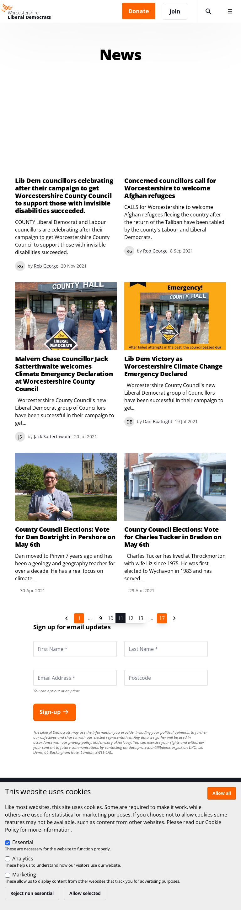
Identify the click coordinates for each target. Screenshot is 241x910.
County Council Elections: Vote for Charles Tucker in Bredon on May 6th (173, 537)
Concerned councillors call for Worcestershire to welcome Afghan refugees (170, 188)
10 (110, 618)
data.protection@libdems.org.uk (155, 747)
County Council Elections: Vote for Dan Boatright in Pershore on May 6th (65, 537)
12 (130, 618)
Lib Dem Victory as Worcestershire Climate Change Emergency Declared (173, 366)
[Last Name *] (166, 649)
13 (140, 618)
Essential (22, 842)
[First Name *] (75, 649)
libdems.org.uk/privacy (112, 742)
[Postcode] (166, 678)
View (175, 354)
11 (120, 618)
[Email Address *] (75, 678)
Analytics (22, 858)
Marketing (24, 874)
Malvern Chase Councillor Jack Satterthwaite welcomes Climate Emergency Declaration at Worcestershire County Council (64, 374)
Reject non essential (32, 893)
